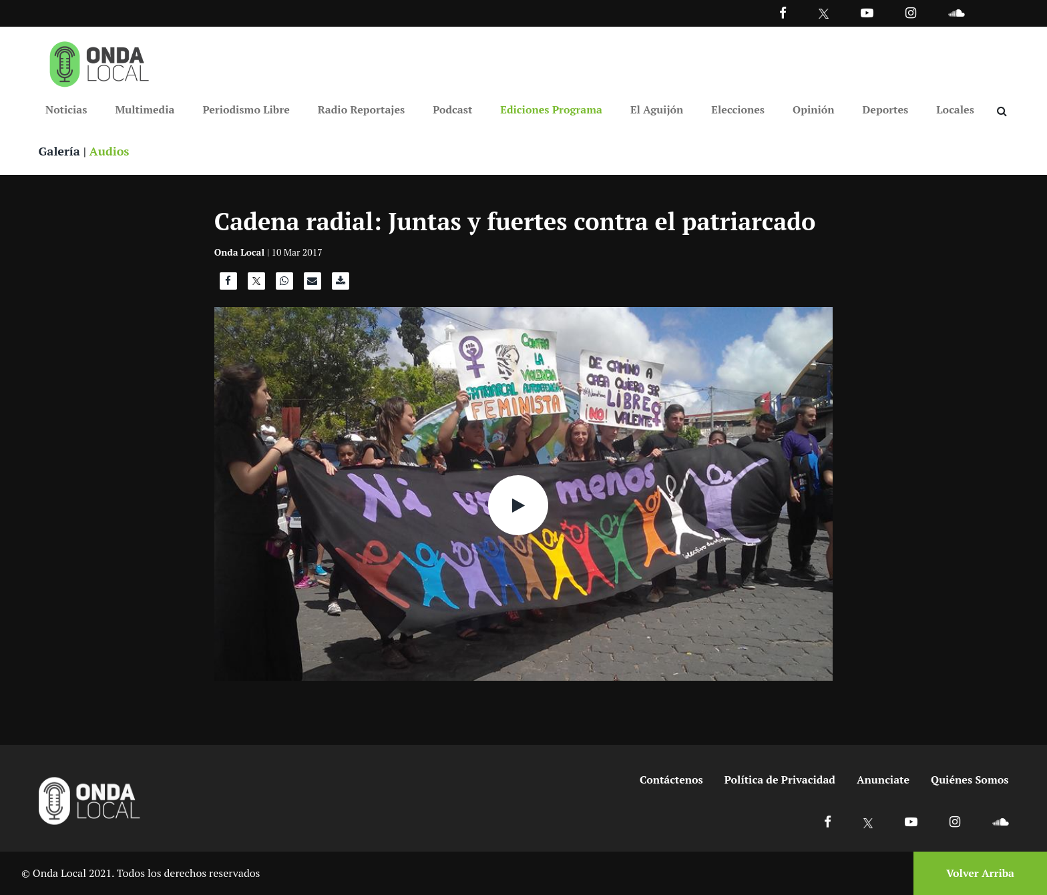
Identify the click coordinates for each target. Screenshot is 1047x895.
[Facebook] (783, 12)
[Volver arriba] (976, 873)
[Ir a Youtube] (867, 12)
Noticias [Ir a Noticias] (66, 109)
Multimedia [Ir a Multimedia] (144, 109)
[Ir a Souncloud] (956, 12)
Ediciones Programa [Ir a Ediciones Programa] (551, 109)
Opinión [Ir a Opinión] (814, 109)
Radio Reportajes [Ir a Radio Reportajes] (361, 109)
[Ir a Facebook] (827, 821)
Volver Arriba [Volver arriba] (980, 873)
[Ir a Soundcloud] (1000, 821)
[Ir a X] (868, 821)
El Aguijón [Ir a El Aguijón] (656, 109)
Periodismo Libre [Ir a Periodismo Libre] (245, 109)
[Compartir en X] (256, 284)
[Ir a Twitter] (824, 14)
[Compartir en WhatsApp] (284, 284)
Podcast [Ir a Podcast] (452, 109)
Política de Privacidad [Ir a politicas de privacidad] (779, 779)
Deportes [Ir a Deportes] (886, 109)
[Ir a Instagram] (910, 12)
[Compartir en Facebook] (228, 284)
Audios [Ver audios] (109, 151)
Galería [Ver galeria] (59, 151)
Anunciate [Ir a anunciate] (883, 779)
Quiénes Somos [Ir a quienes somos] (969, 779)
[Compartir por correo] (312, 284)
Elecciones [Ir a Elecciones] (738, 109)
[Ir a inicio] (99, 61)
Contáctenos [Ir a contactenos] (671, 779)
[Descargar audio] (340, 284)
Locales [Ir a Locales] (955, 109)
